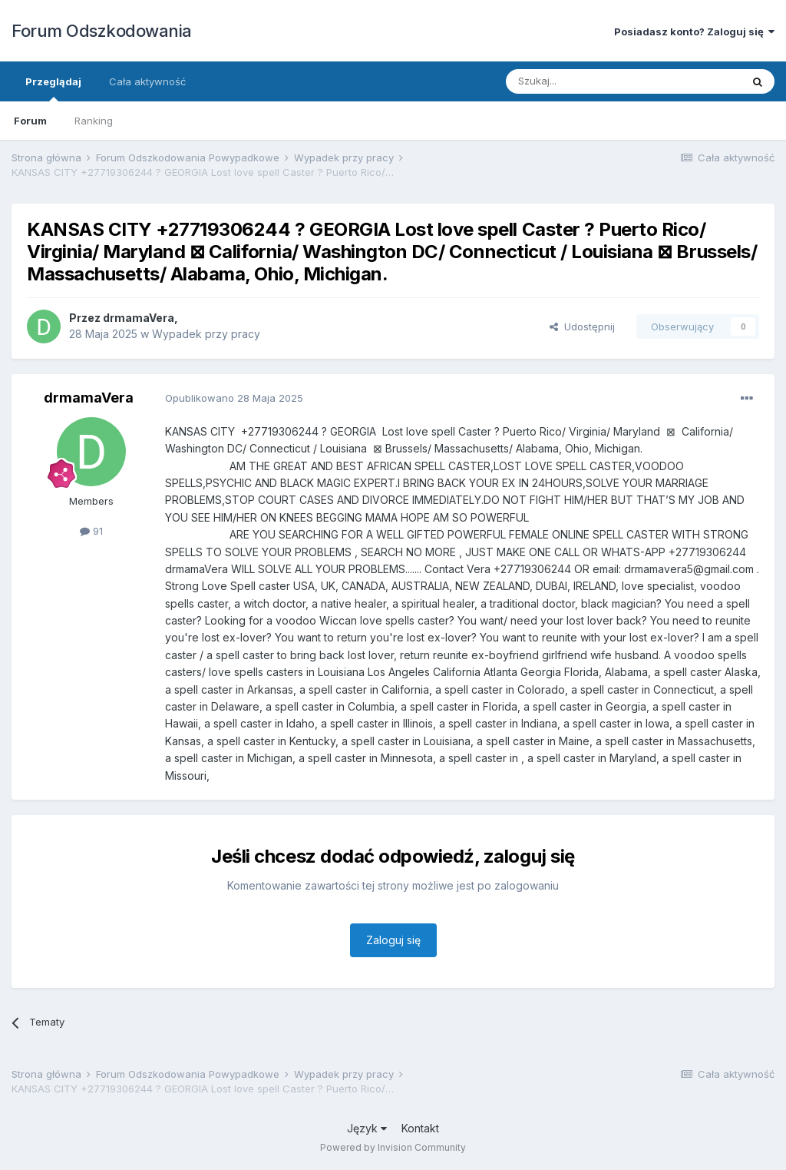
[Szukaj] (585, 81)
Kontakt (420, 1128)
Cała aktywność (147, 81)
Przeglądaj (53, 88)
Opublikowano (234, 398)
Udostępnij (582, 326)
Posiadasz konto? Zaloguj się (694, 31)
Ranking (93, 120)
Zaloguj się (393, 939)
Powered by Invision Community (393, 1147)
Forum (30, 120)
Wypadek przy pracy (206, 333)
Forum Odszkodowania (102, 31)
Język (367, 1128)
